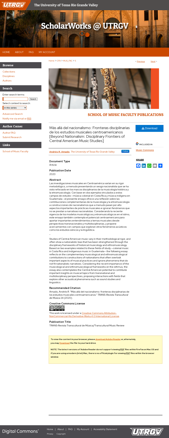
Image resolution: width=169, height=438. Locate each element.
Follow (125, 151)
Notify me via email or (17, 118)
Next (153, 61)
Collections (9, 71)
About (60, 429)
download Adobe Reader (108, 339)
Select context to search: (17, 103)
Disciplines (8, 76)
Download (149, 128)
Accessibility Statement (105, 429)
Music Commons (145, 150)
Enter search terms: (14, 94)
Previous (141, 61)
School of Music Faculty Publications (125, 114)
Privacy (50, 434)
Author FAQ (9, 132)
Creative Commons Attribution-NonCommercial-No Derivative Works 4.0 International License (84, 315)
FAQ (70, 429)
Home (51, 60)
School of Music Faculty (15, 151)
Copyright (61, 434)
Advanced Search (13, 113)
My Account (83, 429)
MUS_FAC (67, 60)
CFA (59, 60)
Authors (7, 80)
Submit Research (12, 137)
